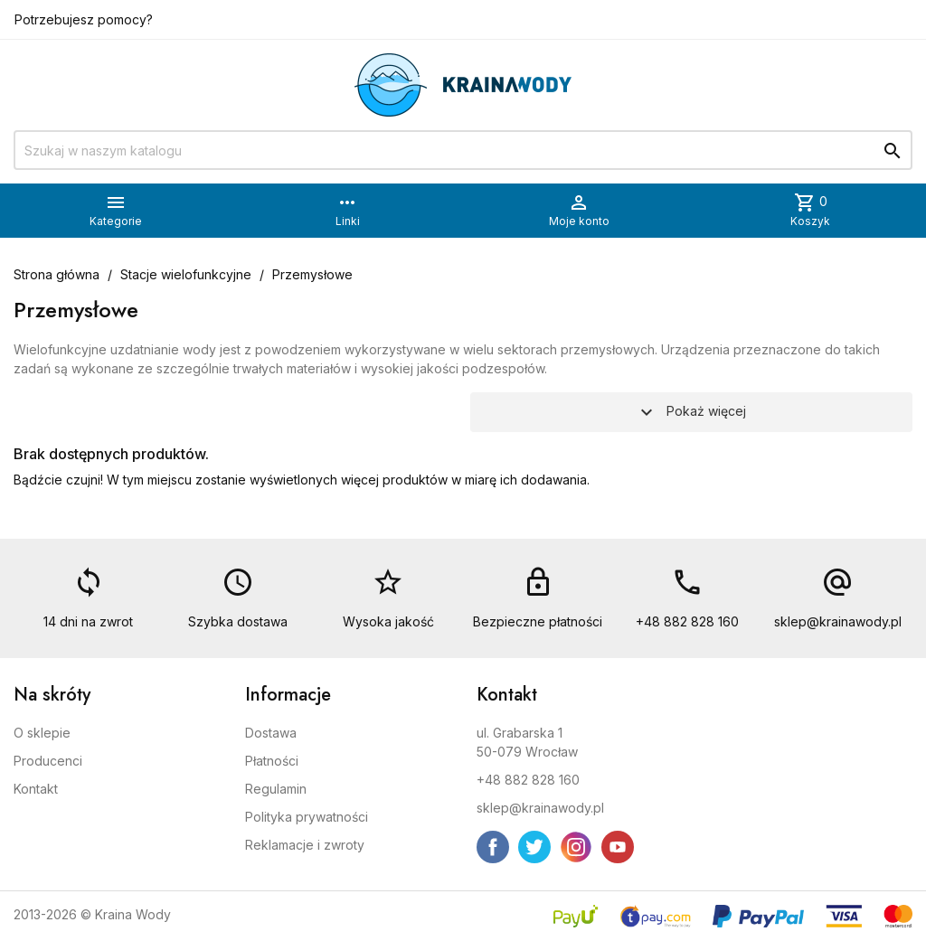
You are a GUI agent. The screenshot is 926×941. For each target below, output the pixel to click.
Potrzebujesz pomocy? (83, 19)
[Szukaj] (463, 150)
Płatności (271, 760)
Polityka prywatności (306, 816)
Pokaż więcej (691, 412)
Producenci (48, 760)
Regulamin (276, 788)
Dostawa (271, 732)
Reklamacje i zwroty (304, 844)
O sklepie (42, 732)
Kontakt (36, 788)
